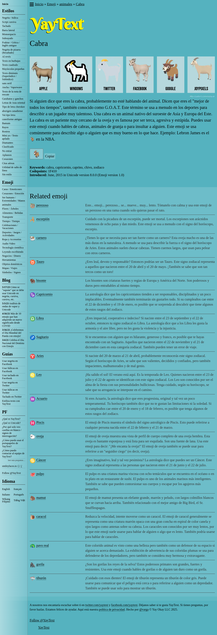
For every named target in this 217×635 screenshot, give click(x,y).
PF (4, 412)
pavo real (42, 545)
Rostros (6, 131)
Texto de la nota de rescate (11, 93)
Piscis (40, 422)
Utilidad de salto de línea (12, 169)
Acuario (41, 398)
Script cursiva (9, 22)
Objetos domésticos (12, 264)
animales (6, 204)
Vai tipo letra (8, 115)
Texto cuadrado (10, 64)
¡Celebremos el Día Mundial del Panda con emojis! (13, 332)
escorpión (42, 219)
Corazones (7, 159)
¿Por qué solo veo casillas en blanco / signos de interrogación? (11, 431)
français (18, 489)
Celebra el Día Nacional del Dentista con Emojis (13, 343)
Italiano (6, 494)
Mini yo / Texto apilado (10, 137)
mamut (41, 497)
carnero (41, 238)
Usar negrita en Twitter (10, 384)
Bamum (6, 123)
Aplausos (7, 155)
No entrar (7, 150)
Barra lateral (8, 30)
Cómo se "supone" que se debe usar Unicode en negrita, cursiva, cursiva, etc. (13, 293)
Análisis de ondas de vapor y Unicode (11, 306)
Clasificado (8, 146)
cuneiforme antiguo (12, 119)
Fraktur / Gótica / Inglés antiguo (11, 44)
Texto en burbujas (11, 60)
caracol (41, 516)
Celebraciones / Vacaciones (10, 227)
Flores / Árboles (10, 208)
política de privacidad (112, 609)
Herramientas (9, 259)
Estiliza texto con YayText (11, 402)
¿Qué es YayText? (11, 418)
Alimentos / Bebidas (12, 212)
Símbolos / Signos (11, 272)
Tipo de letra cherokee (13, 106)
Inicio (5, 4)
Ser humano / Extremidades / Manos (13, 199)
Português (19, 494)
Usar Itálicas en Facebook (10, 370)
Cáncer (41, 460)
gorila (40, 564)
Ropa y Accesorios (11, 239)
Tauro (40, 261)
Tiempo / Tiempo (11, 221)
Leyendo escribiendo (12, 251)
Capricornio (44, 294)
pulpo (40, 474)
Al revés (6, 56)
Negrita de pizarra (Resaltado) (11, 51)
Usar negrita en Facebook (10, 362)
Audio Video (8, 243)
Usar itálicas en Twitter (10, 391)
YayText (43, 627)
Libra (40, 318)
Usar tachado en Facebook (10, 377)
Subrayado (7, 38)
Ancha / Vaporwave (12, 87)
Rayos (5, 127)
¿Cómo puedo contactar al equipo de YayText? (13, 453)
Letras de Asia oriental (13, 102)
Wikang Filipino (6, 500)
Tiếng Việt (19, 500)
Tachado (6, 26)
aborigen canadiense (12, 111)
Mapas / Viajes (9, 268)
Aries (40, 356)
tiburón (41, 578)
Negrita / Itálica (10, 17)
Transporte (7, 216)
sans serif (7, 83)
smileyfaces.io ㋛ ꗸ (12, 466)
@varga (144, 609)
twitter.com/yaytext (96, 605)
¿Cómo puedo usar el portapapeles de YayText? (13, 443)
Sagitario (42, 337)
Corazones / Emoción (13, 193)
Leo (39, 374)
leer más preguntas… (16, 460)
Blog (6, 280)
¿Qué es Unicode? (11, 422)
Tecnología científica (13, 247)
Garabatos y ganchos (12, 98)
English (6, 489)
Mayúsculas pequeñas (13, 68)
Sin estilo (7, 174)
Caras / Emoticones (12, 189)
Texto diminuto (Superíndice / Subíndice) (10, 76)
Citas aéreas (8, 163)
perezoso (42, 205)
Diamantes (7, 142)
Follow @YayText (11, 473)
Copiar (49, 156)
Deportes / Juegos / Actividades (12, 234)
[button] (31, 5)
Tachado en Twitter (12, 396)
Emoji (7, 182)
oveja (40, 436)
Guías (7, 354)
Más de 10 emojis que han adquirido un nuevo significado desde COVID (12, 319)
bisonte (41, 280)
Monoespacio (9, 34)
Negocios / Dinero (11, 255)
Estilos (8, 10)
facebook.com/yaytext (124, 605)
